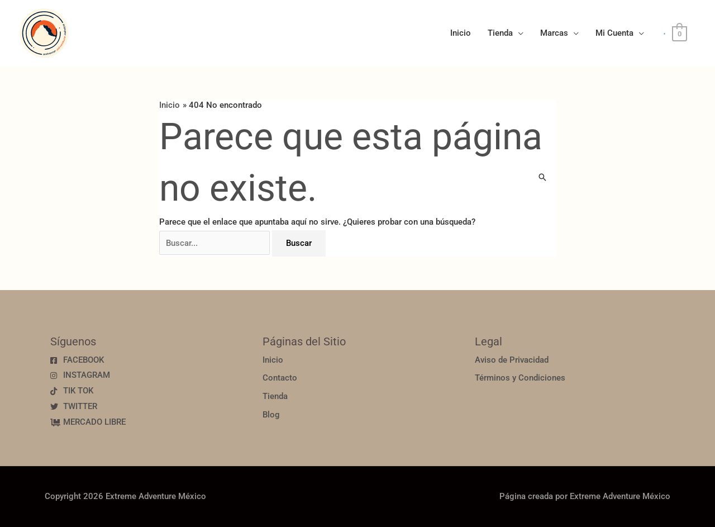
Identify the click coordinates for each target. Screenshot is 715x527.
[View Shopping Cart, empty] (679, 34)
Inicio (460, 33)
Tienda (500, 33)
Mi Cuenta (614, 33)
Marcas (554, 33)
